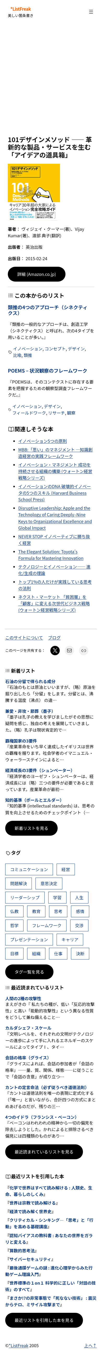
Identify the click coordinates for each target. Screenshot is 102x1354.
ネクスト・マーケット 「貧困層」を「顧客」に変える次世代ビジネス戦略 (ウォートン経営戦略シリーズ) (54, 603)
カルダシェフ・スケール (28, 1027)
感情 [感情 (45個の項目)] (80, 911)
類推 (28, 355)
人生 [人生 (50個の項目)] (79, 897)
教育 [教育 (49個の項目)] (36, 911)
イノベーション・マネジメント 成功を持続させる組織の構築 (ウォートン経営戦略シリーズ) (55, 471)
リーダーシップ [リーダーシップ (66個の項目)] (25, 897)
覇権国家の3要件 (21, 740)
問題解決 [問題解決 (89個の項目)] (18, 883)
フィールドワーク (29, 413)
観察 (71, 413)
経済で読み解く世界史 (30, 1211)
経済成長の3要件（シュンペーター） (40, 770)
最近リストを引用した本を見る (44, 1320)
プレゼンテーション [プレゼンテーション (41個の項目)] (29, 939)
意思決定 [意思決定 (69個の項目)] (48, 883)
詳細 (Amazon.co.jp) (36, 274)
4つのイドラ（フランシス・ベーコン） (42, 1117)
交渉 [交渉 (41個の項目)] (79, 925)
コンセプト (55, 348)
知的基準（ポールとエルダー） (34, 800)
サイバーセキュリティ (30, 1259)
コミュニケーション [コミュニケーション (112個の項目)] (29, 869)
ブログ (54, 637)
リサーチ (56, 413)
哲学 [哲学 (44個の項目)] (14, 925)
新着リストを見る (31, 828)
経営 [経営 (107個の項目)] (66, 869)
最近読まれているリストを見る (44, 1152)
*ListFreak (20, 9)
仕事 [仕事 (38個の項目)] (58, 953)
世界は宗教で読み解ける (32, 1203)
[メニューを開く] (91, 12)
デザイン (76, 348)
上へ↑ (90, 1345)
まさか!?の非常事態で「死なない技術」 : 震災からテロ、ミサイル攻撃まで (51, 1301)
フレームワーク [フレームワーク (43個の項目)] (47, 925)
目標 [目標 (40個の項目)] (14, 953)
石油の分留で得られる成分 (30, 681)
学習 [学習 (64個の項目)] (57, 897)
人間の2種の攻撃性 (23, 998)
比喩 (17, 355)
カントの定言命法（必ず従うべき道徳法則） (47, 1087)
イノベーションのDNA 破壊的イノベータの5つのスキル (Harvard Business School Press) (54, 492)
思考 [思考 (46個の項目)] (58, 911)
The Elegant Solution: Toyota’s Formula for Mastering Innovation (50, 554)
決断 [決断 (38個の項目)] (80, 953)
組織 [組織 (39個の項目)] (36, 953)
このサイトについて (24, 637)
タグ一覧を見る (29, 972)
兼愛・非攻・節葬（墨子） (30, 711)
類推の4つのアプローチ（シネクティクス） (47, 310)
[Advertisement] (51, 80)
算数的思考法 (22, 1250)
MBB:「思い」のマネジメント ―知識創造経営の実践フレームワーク (55, 452)
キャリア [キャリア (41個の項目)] (70, 939)
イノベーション (28, 348)
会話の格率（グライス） (28, 1057)
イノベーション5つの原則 (42, 441)
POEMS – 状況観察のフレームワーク (47, 370)
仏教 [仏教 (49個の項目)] (14, 911)
